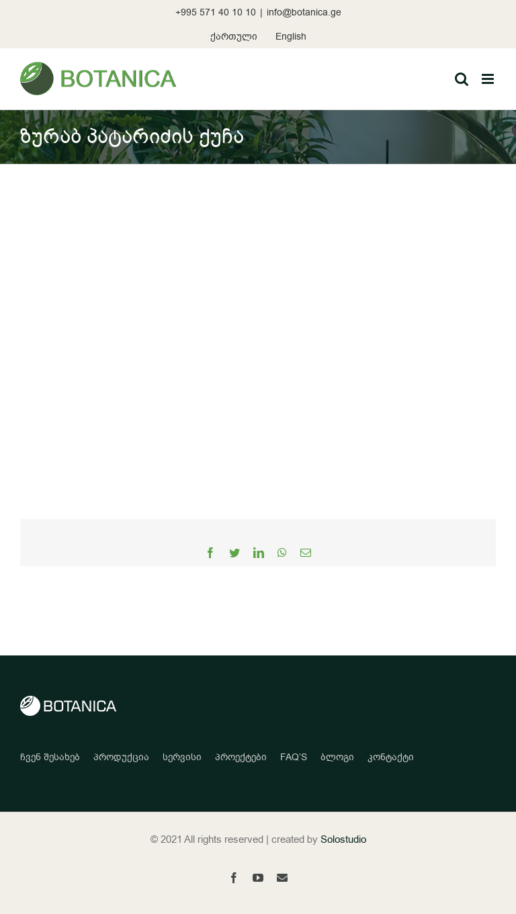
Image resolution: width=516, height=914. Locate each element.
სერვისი (182, 757)
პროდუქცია (121, 757)
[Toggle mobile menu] (489, 79)
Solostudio (343, 839)
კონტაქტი (391, 757)
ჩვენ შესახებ (50, 757)
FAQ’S (293, 757)
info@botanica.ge (304, 12)
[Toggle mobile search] (461, 79)
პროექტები (241, 757)
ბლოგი (337, 757)
